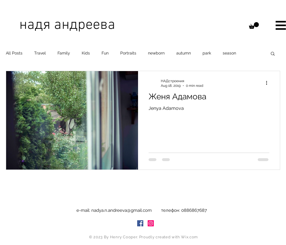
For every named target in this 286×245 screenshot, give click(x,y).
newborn (156, 53)
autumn (183, 53)
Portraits (128, 53)
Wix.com (189, 237)
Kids (86, 53)
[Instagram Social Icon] (151, 223)
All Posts (14, 53)
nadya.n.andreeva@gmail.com (121, 210)
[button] (254, 25)
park (207, 53)
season (229, 53)
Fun (105, 53)
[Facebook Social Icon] (140, 223)
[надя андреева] (78, 25)
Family (63, 53)
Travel (40, 53)
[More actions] (268, 83)
